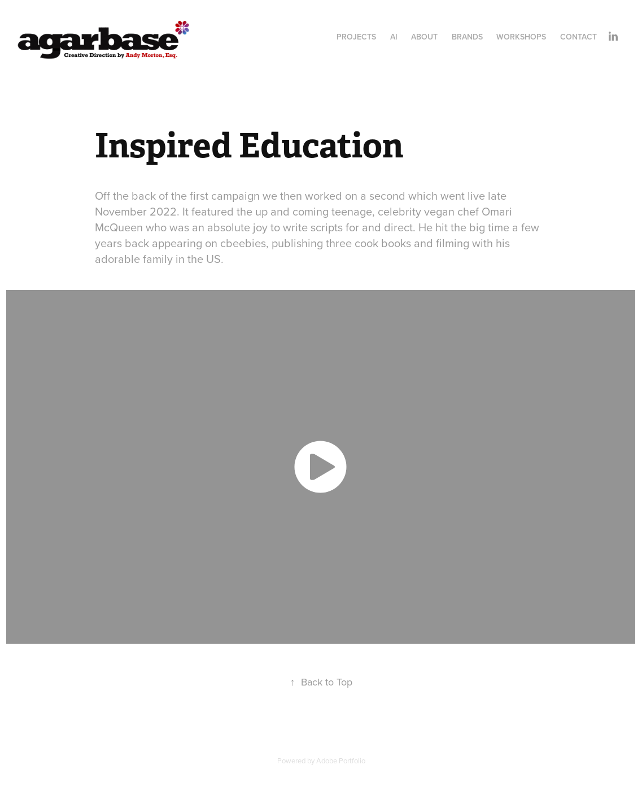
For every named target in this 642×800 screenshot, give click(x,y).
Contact (578, 36)
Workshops (521, 36)
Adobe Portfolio (340, 760)
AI (394, 36)
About (424, 36)
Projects (356, 36)
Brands (467, 36)
